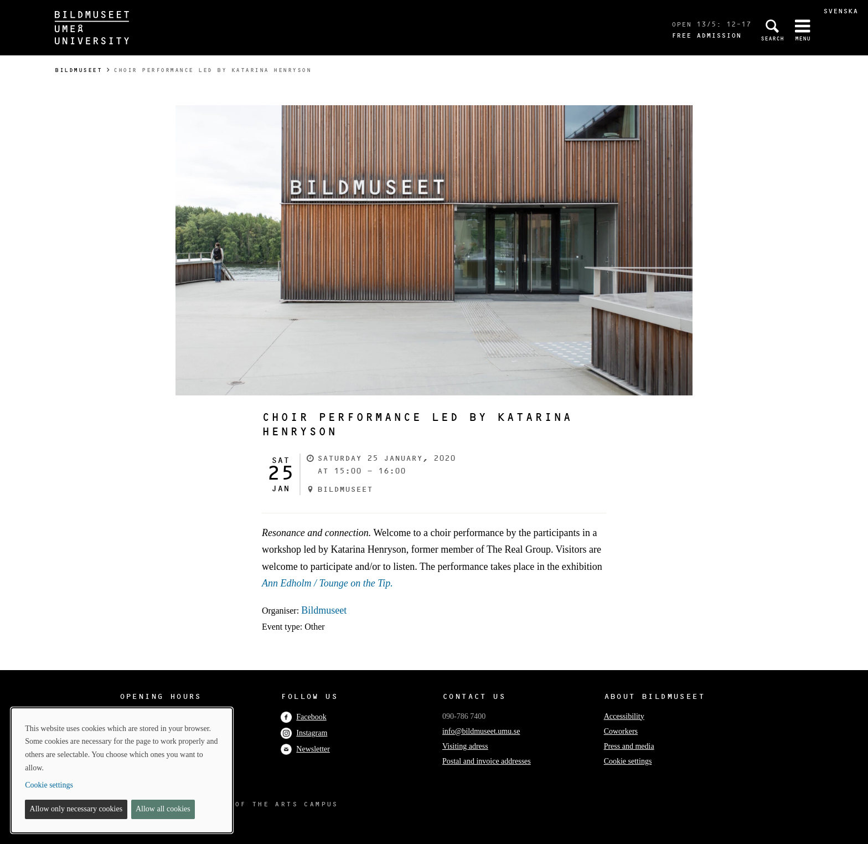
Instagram (304, 733)
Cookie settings (628, 761)
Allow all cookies (163, 809)
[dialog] (121, 770)
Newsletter (305, 749)
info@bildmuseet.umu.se (481, 731)
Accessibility (624, 716)
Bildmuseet (78, 70)
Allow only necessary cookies (76, 809)
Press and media (629, 746)
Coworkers (621, 731)
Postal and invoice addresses (486, 761)
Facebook (303, 717)
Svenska (840, 10)
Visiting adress (465, 746)
